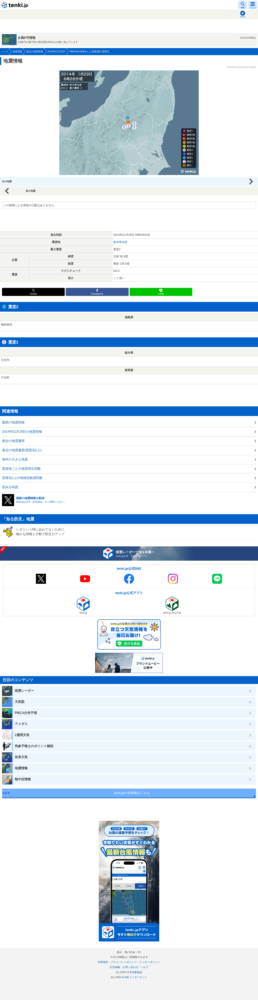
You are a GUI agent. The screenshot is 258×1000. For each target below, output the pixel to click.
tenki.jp (15, 5)
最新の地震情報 (13, 422)
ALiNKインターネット (134, 977)
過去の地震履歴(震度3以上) (22, 450)
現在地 (242, 17)
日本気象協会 (134, 972)
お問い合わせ (130, 967)
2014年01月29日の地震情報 (22, 431)
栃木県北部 (120, 242)
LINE (161, 293)
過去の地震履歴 (13, 441)
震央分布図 (10, 487)
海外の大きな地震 (15, 459)
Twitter (33, 293)
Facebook (97, 293)
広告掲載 (115, 967)
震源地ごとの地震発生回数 (21, 468)
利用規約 (103, 962)
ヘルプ (144, 967)
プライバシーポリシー (124, 962)
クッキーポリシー (149, 962)
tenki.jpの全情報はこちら (132, 793)
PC (139, 952)
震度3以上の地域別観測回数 (22, 478)
